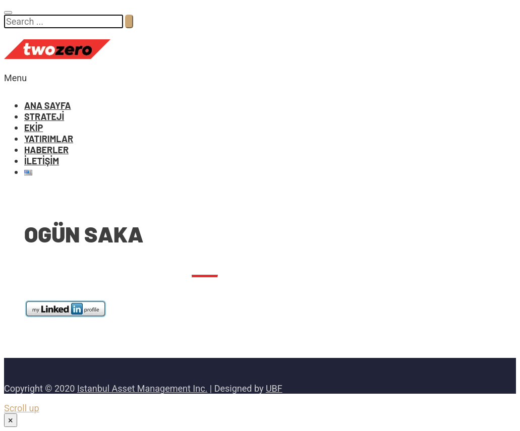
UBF (274, 388)
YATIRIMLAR (48, 138)
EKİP (33, 127)
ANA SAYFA (47, 105)
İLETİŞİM (41, 160)
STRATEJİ (44, 116)
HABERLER (46, 149)
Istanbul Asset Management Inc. (142, 388)
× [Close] (10, 420)
